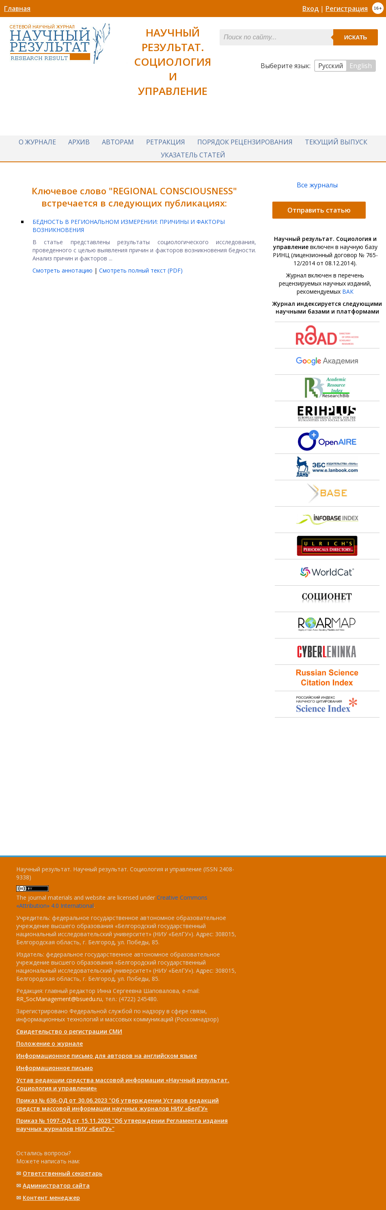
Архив (79, 142)
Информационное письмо (54, 1068)
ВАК (348, 291)
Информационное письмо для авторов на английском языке (106, 1056)
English (360, 65)
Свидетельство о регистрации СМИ (69, 1031)
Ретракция (165, 142)
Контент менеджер (51, 1197)
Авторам (118, 142)
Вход (310, 8)
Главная (17, 8)
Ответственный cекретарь (62, 1173)
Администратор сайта (56, 1185)
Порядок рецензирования (245, 142)
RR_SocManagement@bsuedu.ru (59, 999)
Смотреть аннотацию (63, 270)
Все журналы (317, 185)
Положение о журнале (49, 1043)
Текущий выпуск (336, 142)
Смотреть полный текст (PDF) (141, 270)
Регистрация (347, 8)
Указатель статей (193, 154)
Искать (355, 37)
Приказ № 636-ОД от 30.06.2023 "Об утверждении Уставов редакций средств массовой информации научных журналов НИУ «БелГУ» (117, 1104)
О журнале (37, 142)
